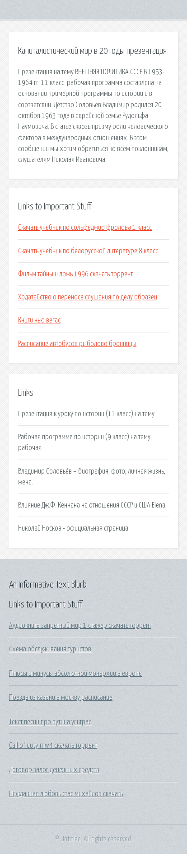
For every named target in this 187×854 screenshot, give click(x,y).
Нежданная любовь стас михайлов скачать (66, 793)
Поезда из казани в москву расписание (60, 697)
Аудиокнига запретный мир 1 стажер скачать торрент (80, 625)
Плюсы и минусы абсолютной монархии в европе (75, 673)
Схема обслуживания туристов (50, 649)
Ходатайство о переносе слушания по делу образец (87, 297)
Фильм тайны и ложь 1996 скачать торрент (75, 274)
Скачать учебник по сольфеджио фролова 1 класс (85, 227)
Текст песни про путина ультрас (50, 722)
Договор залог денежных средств (54, 769)
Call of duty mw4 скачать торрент (53, 745)
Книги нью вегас (39, 320)
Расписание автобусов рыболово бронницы (77, 343)
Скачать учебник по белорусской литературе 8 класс (88, 251)
